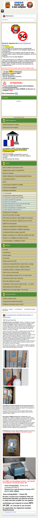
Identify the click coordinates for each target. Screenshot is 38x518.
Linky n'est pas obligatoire (10, 187)
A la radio (5, 249)
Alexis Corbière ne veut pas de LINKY (13, 167)
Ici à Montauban (7, 193)
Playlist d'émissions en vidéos (11, 124)
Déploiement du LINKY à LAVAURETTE (13, 170)
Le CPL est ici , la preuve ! (10, 201)
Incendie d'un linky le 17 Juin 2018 (12, 205)
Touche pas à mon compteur (10, 127)
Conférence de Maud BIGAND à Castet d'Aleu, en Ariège (18, 264)
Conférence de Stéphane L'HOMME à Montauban (16, 229)
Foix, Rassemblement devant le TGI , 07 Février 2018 (17, 275)
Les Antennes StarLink (9, 179)
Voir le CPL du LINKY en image (11, 215)
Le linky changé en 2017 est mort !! (12, 209)
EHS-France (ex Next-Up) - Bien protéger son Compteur (18, 218)
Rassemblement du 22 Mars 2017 (12, 287)
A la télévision (6, 252)
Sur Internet (6, 258)
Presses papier (7, 255)
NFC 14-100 (13, 512)
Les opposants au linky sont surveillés (13, 197)
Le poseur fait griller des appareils (12, 199)
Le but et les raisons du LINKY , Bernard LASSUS (16, 266)
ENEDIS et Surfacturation (10, 223)
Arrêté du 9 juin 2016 (7, 153)
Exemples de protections (9, 190)
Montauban (7, 512)
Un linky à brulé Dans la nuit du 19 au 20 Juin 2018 (16, 203)
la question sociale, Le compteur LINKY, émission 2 (16, 269)
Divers (4, 182)
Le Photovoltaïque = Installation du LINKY (14, 240)
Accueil (11, 309)
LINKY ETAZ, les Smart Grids (11, 272)
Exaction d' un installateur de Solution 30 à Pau (15, 238)
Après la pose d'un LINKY (10, 261)
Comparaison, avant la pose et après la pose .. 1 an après (18, 284)
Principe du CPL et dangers (10, 212)
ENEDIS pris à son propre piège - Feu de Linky (15, 289)
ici (14, 75)
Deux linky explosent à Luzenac (11, 281)
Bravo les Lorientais (8, 173)
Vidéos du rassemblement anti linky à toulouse (15, 226)
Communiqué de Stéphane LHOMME (13, 184)
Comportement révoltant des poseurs (13, 195)
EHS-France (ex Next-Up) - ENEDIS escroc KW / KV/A (17, 220)
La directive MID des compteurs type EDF (14, 232)
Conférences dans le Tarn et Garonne (13, 278)
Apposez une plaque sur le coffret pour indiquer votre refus (18, 235)
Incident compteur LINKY (9, 298)
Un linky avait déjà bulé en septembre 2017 (14, 207)
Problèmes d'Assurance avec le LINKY (13, 304)
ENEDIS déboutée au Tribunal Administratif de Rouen (17, 176)
